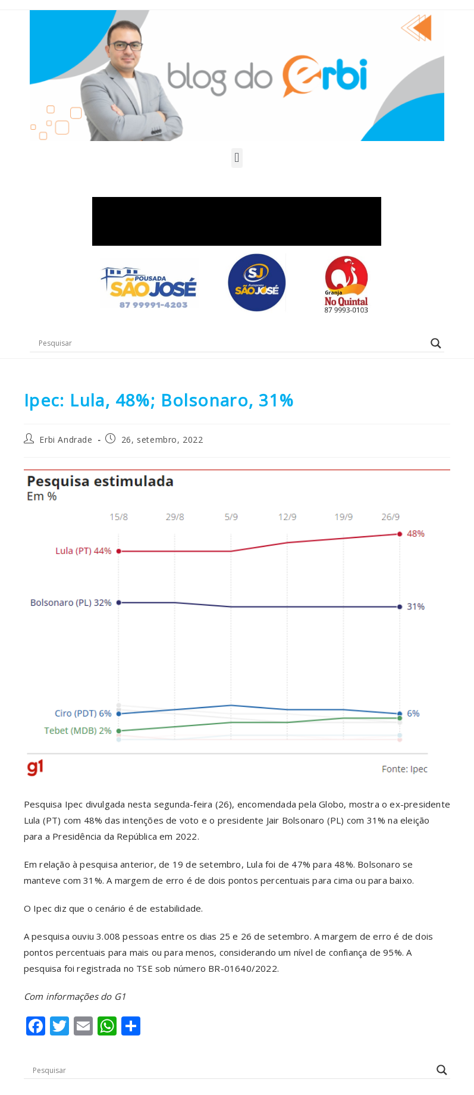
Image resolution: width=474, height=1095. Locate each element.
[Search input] (232, 343)
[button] (237, 158)
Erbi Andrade (65, 439)
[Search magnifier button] (436, 343)
